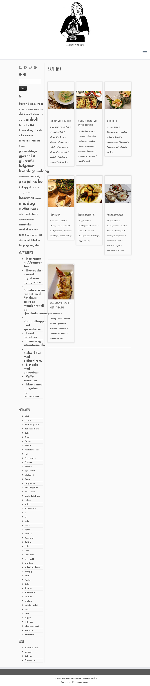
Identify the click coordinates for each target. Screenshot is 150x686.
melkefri (54, 157)
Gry (66, 162)
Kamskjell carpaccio (115, 214)
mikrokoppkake (32, 567)
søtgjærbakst (31, 605)
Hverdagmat (31, 488)
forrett (81, 146)
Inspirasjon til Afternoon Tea (33, 262)
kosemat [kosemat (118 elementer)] (26, 198)
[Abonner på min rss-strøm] (21, 67)
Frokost (28, 467)
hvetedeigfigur (32, 496)
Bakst (27, 433)
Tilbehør (29, 622)
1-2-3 (27, 416)
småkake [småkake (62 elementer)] (25, 224)
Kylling (28, 542)
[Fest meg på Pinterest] (36, 67)
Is (25, 513)
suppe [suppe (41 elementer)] (22, 235)
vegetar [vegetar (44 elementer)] (35, 245)
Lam (27, 551)
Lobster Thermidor (58, 334)
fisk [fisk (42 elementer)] (32, 125)
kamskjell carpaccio (116, 236)
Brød (27, 437)
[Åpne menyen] (145, 53)
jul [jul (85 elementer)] (29, 182)
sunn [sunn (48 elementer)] (35, 229)
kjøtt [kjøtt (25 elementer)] (28, 193)
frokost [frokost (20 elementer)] (22, 146)
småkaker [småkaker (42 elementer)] (25, 230)
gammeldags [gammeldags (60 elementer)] (28, 151)
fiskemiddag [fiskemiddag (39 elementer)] (26, 130)
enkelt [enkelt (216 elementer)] (32, 119)
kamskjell (119, 231)
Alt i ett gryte (32, 425)
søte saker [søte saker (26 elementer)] (32, 235)
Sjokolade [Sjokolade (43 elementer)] (31, 214)
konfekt (29, 534)
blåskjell (82, 231)
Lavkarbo (29, 555)
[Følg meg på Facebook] (26, 67)
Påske (28, 576)
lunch (119, 241)
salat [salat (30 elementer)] (21, 214)
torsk (59, 162)
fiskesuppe (62, 147)
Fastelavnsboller (33, 450)
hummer (82, 156)
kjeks (27, 525)
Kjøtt (27, 530)
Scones (28, 588)
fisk (26, 454)
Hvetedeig (30, 492)
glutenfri (29, 475)
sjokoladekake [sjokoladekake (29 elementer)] (26, 220)
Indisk (28, 504)
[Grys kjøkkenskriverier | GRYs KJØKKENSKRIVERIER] (75, 22)
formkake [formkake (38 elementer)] (25, 141)
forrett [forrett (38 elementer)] (36, 141)
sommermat (112, 251)
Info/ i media (31, 648)
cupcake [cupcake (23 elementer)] (29, 109)
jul (26, 517)
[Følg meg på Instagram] (31, 67)
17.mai (28, 420)
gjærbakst (30, 471)
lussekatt (29, 559)
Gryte (27, 479)
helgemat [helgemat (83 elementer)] (27, 166)
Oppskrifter (31, 652)
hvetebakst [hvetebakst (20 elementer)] (24, 177)
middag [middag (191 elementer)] (27, 204)
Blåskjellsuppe (55, 214)
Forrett (28, 462)
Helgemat (30, 483)
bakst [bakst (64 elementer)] (23, 103)
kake (27, 521)
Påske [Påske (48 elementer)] (34, 209)
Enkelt (28, 446)
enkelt (53, 147)
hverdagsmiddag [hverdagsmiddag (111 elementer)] (34, 171)
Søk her (28, 656)
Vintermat (30, 635)
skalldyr (62, 157)
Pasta (28, 580)
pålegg (28, 572)
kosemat (63, 152)
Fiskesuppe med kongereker (60, 121)
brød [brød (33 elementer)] (21, 109)
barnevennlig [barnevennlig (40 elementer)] (35, 104)
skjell (118, 246)
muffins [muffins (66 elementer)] (24, 209)
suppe (52, 162)
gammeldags (113, 142)
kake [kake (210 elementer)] (37, 181)
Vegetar (29, 630)
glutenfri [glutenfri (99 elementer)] (26, 161)
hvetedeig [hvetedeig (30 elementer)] (35, 176)
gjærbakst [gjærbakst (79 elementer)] (27, 156)
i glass (28, 500)
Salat (27, 584)
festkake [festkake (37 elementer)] (24, 125)
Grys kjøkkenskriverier (71, 678)
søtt (27, 609)
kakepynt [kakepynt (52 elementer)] (25, 187)
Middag (29, 563)
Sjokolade (30, 593)
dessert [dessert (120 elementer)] (25, 114)
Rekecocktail (112, 121)
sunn (27, 614)
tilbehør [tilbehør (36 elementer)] (35, 240)
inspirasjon (30, 509)
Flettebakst (30, 458)
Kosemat (29, 538)
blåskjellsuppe (56, 231)
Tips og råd (30, 660)
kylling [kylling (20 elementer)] (38, 198)
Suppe (28, 618)
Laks (27, 546)
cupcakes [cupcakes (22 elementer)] (38, 109)
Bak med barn (32, 429)
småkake (29, 597)
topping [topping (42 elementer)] (24, 245)
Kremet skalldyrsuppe (86, 214)
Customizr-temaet (81, 682)
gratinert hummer (86, 151)
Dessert (28, 441)
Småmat (29, 601)
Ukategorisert (32, 626)
